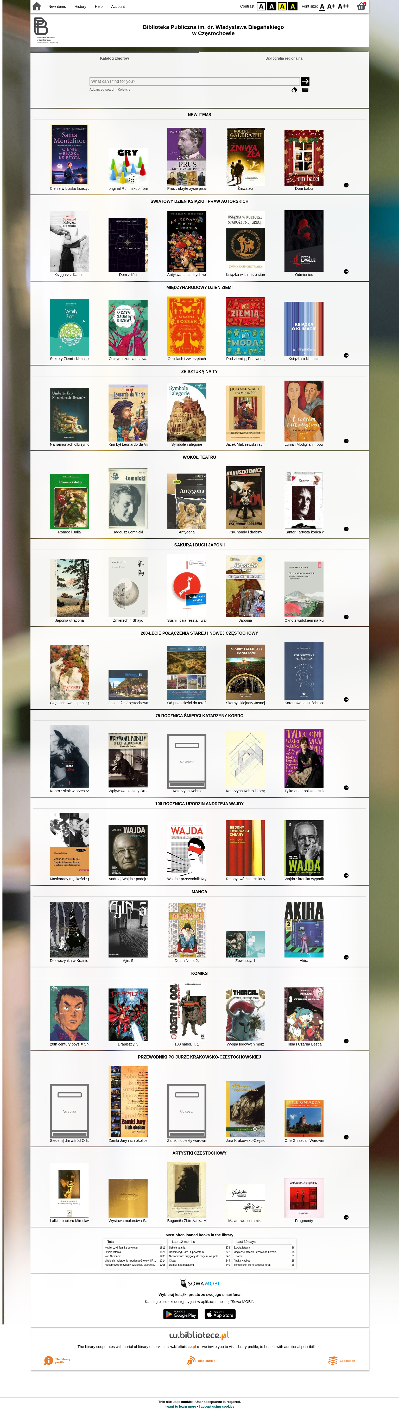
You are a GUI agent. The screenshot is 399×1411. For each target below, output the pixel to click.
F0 (322, 6)
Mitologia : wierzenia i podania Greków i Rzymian (133, 1260)
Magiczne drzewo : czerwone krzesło (255, 1252)
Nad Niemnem (113, 1256)
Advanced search (102, 89)
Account (118, 6)
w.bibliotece (183, 1347)
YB (282, 6)
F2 (343, 6)
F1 (331, 6)
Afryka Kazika (242, 1260)
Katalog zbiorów (114, 58)
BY (292, 6)
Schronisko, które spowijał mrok (252, 1264)
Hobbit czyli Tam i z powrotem (122, 1247)
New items (57, 6)
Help (99, 6)
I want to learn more (180, 1406)
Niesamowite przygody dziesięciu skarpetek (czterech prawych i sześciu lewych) (151, 1264)
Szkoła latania (113, 1252)
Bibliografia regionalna (283, 58)
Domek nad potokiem (181, 1264)
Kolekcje (124, 89)
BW (271, 6)
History (80, 6)
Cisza (172, 1260)
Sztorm (238, 1256)
